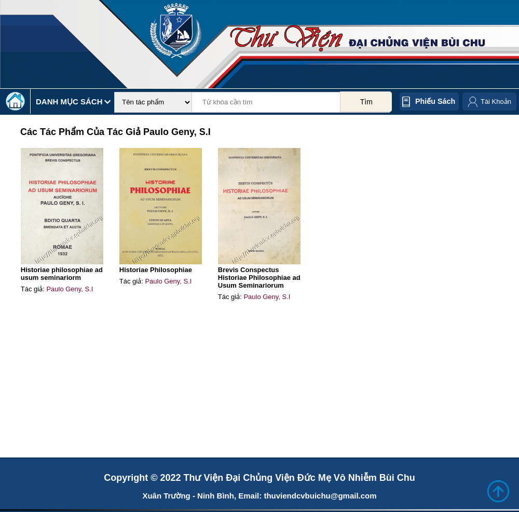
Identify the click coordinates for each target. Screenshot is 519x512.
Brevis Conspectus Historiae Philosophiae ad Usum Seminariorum (259, 277)
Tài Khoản (496, 101)
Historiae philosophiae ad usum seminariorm (62, 273)
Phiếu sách (435, 101)
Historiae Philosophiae (155, 270)
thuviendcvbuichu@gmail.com (320, 495)
